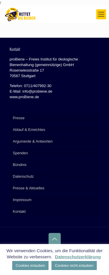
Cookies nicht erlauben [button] (74, 265)
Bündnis (19, 164)
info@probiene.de (37, 91)
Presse (18, 118)
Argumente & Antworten (33, 141)
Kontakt (19, 211)
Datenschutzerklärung (78, 256)
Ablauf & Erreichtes (29, 129)
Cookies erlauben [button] (30, 265)
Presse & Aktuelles (28, 188)
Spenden (20, 153)
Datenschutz (23, 176)
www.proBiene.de (24, 97)
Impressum (22, 200)
